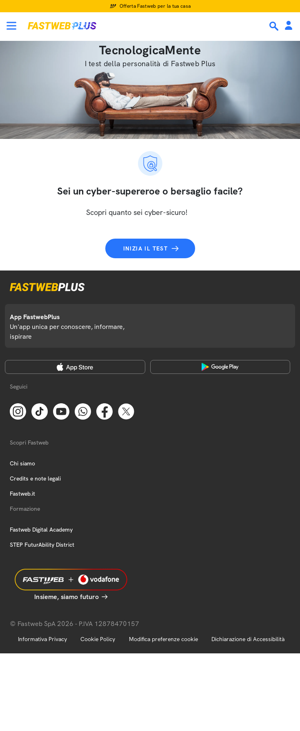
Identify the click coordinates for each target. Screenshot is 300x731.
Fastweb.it (22, 493)
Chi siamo (22, 463)
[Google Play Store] (220, 367)
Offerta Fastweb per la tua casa (155, 6)
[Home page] (62, 25)
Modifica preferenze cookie (163, 639)
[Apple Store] (75, 367)
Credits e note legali (35, 478)
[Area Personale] (288, 26)
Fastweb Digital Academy (41, 529)
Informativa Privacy (42, 639)
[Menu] (11, 25)
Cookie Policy (97, 639)
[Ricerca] (274, 26)
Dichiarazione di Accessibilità (247, 639)
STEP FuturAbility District (42, 544)
